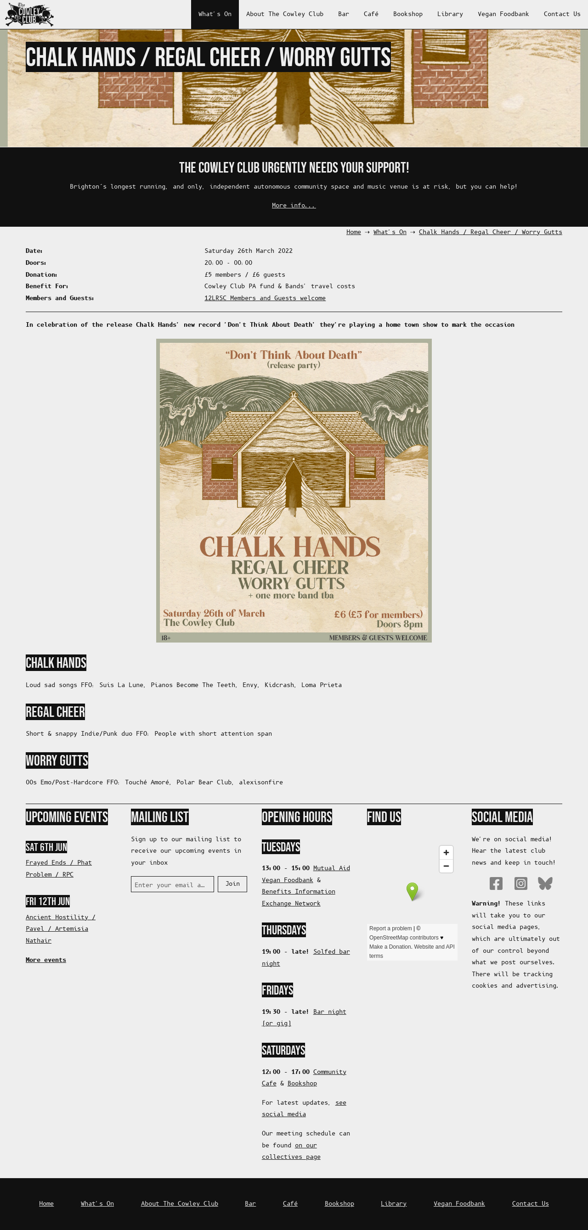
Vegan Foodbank (503, 14)
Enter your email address (171, 885)
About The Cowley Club (284, 14)
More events (46, 960)
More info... (294, 206)
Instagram (521, 883)
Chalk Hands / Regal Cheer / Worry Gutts (490, 232)
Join (232, 884)
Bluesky (545, 883)
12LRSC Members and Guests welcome (265, 298)
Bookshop (408, 14)
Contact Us (562, 14)
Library (450, 14)
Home (353, 232)
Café (371, 14)
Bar (343, 14)
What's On (215, 14)
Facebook (496, 883)
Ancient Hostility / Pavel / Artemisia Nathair (61, 929)
